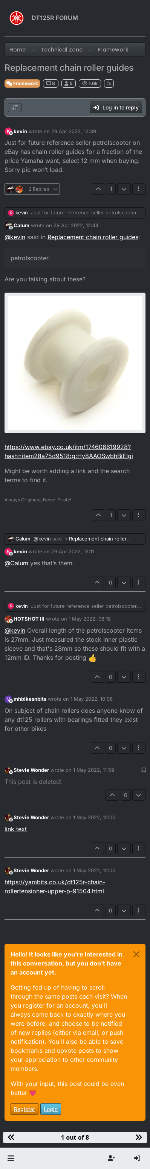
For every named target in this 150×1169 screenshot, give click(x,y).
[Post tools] (139, 189)
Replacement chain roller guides (92, 237)
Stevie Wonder (31, 770)
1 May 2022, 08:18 (90, 619)
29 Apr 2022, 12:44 (76, 225)
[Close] (136, 954)
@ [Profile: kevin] (15, 237)
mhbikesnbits (30, 699)
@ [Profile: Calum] (16, 563)
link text (16, 829)
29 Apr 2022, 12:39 (73, 131)
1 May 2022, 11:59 (93, 770)
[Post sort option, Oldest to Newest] (14, 107)
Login (51, 1109)
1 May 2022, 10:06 (91, 699)
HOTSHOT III (29, 619)
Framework (22, 83)
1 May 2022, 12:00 (94, 817)
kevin (20, 131)
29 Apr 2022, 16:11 (72, 551)
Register (24, 1109)
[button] (10, 1158)
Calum (21, 225)
